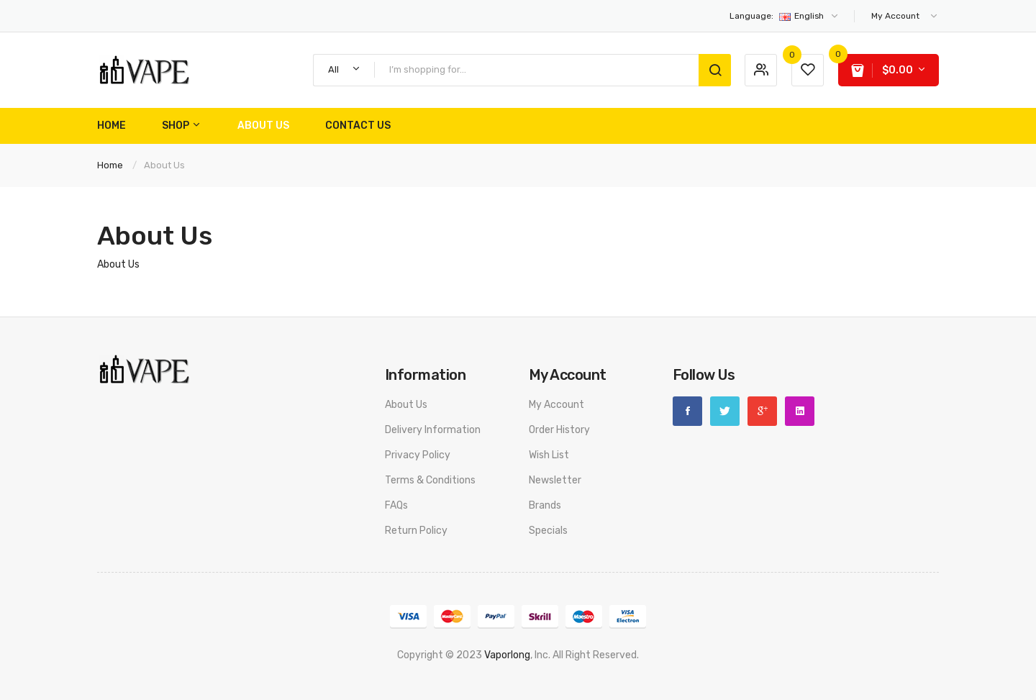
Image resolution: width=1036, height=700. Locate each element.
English (785, 16)
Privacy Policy (417, 455)
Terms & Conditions (430, 480)
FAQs (396, 505)
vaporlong (507, 655)
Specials (548, 530)
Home (110, 165)
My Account (556, 405)
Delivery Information (433, 430)
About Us (164, 165)
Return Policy (416, 530)
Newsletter (555, 480)
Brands (545, 505)
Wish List (549, 455)
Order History (559, 430)
